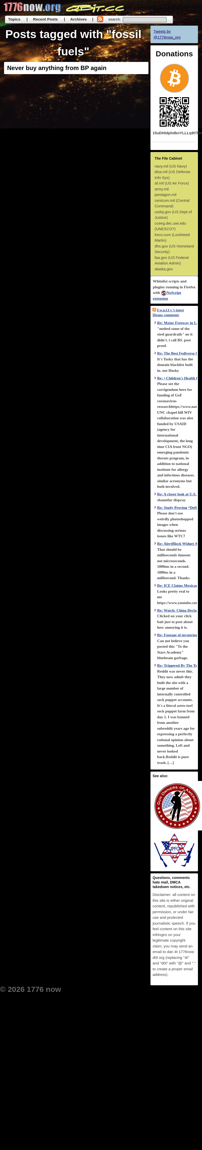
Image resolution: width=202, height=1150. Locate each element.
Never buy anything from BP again (57, 67)
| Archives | (78, 19)
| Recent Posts (42, 19)
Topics (14, 19)
